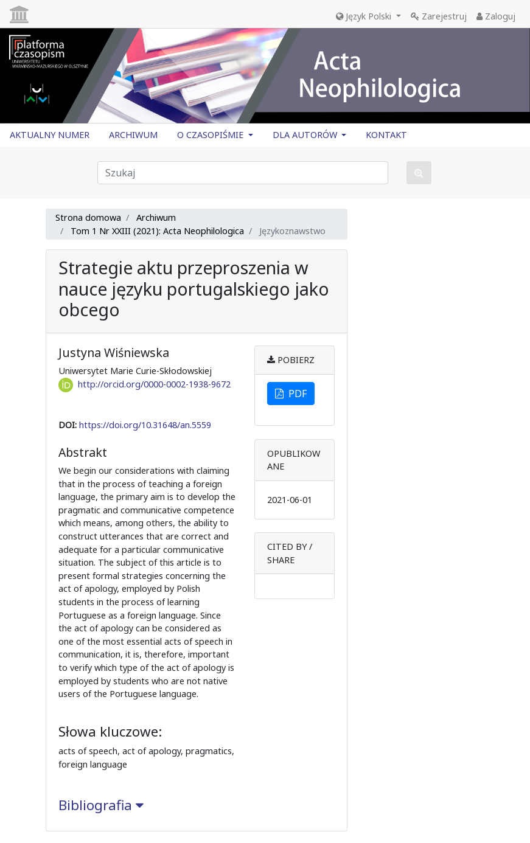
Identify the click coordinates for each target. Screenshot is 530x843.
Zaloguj (495, 16)
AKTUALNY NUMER (49, 134)
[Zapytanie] (242, 172)
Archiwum (156, 217)
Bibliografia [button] (101, 805)
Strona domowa (88, 217)
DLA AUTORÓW (306, 134)
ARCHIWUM (133, 134)
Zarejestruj (439, 16)
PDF (291, 393)
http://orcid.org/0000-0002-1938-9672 (154, 384)
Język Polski (365, 16)
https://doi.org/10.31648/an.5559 (145, 425)
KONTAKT (386, 134)
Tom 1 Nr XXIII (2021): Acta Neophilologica (157, 231)
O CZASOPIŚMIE (211, 134)
